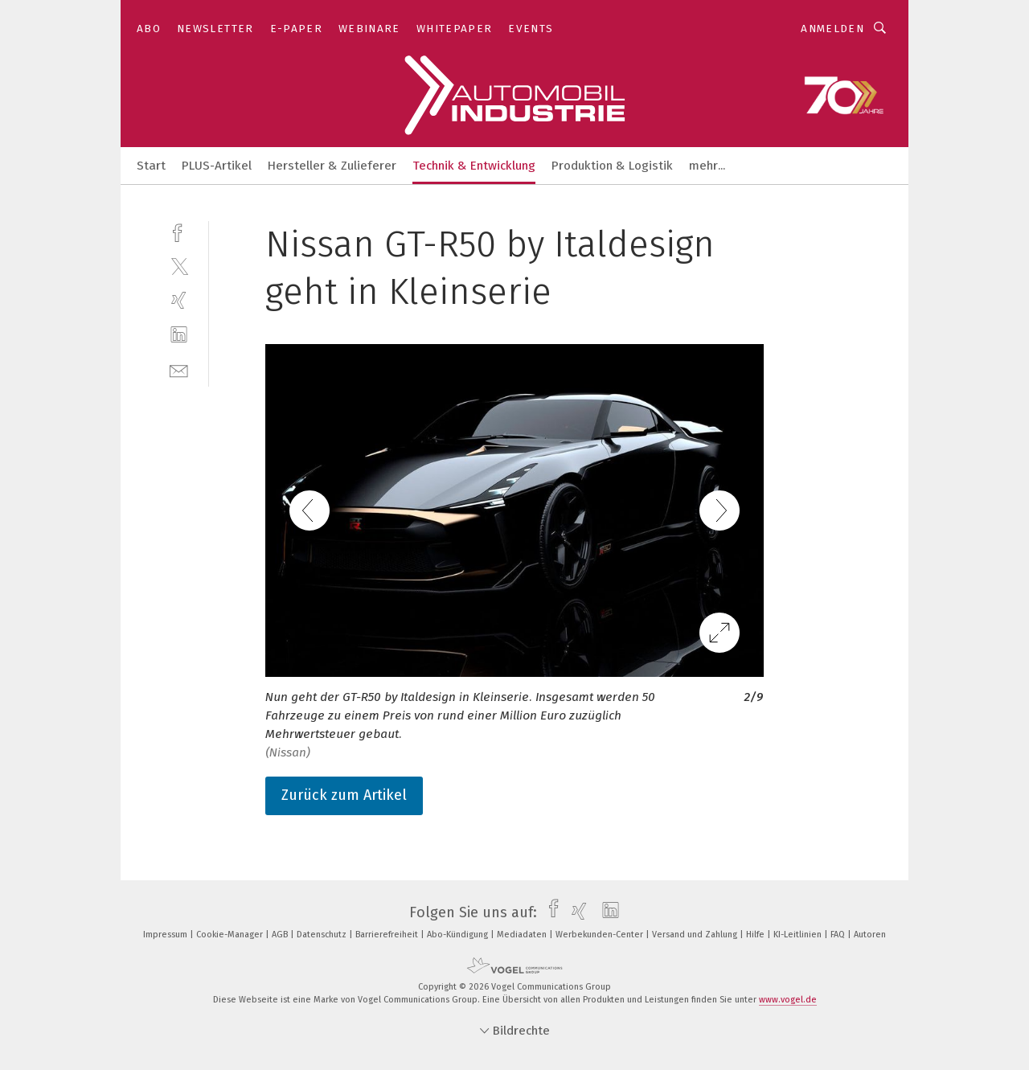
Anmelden (832, 28)
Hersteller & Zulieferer (332, 165)
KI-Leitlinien (798, 934)
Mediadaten (523, 934)
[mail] (179, 369)
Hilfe (756, 934)
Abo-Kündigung (458, 934)
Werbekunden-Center (600, 934)
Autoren (870, 934)
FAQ (838, 934)
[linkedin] (179, 335)
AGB (281, 934)
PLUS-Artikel (217, 165)
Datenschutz (323, 934)
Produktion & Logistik (612, 165)
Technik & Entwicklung (473, 165)
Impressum (166, 934)
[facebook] (179, 231)
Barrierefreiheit (387, 934)
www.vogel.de (788, 999)
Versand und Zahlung (696, 934)
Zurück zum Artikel (344, 795)
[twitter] (179, 266)
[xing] (179, 300)
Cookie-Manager (230, 934)
